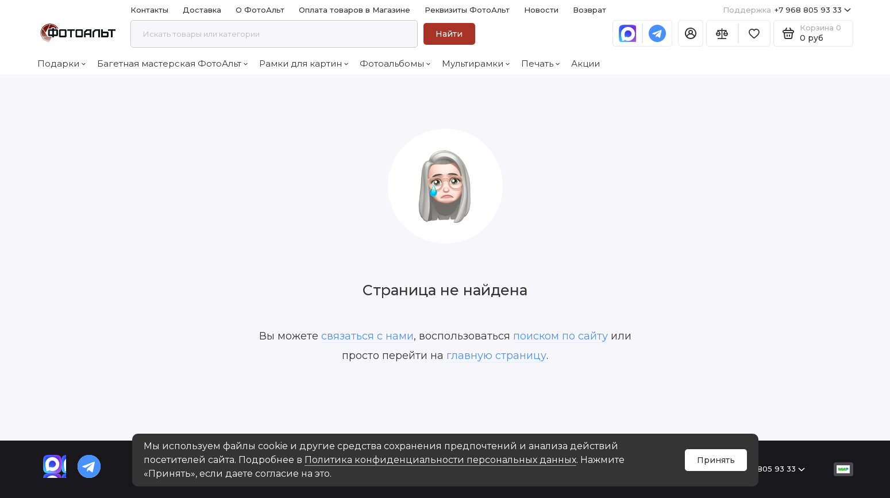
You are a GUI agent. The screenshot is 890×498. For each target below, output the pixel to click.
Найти (449, 34)
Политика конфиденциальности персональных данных (440, 459)
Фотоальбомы (395, 63)
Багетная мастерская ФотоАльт (172, 63)
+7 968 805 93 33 (787, 10)
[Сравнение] (722, 33)
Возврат (589, 9)
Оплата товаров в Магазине (354, 9)
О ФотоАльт (260, 9)
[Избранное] (754, 33)
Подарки (61, 63)
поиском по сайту (560, 336)
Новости (541, 9)
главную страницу (496, 355)
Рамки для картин (303, 63)
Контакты (149, 9)
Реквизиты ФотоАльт (467, 9)
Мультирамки (476, 63)
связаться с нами (367, 336)
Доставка (202, 9)
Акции (585, 63)
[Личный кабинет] (690, 33)
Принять (716, 460)
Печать (540, 63)
